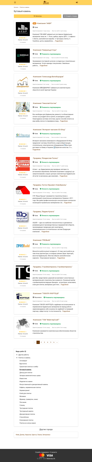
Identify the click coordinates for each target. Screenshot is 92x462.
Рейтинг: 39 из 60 (23, 66)
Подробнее (59, 41)
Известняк (23, 378)
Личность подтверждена (49, 162)
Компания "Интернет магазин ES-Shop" (49, 130)
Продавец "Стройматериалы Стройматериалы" (52, 267)
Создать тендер (70, 16)
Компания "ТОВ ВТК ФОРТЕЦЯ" (46, 293)
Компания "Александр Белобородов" (48, 77)
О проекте (53, 452)
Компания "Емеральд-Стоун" (45, 50)
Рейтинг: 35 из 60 (23, 116)
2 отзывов (23, 95)
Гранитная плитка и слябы (29, 367)
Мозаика (23, 396)
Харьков (28, 435)
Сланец (22, 405)
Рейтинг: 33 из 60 (23, 333)
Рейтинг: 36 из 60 (23, 40)
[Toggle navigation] (15, 2)
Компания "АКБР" (44, 23)
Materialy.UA (51, 458)
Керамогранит (25, 390)
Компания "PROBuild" (41, 240)
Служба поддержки (42, 452)
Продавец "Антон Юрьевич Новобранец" (50, 185)
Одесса (34, 435)
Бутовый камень (25, 369)
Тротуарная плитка (26, 408)
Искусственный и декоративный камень (34, 384)
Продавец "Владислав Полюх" (45, 158)
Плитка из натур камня (28, 423)
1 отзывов (23, 69)
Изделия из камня (26, 381)
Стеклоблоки (24, 417)
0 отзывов (23, 42)
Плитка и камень (23, 358)
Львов (39, 435)
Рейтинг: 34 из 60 (23, 201)
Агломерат (23, 361)
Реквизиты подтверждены (50, 54)
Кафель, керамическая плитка (30, 387)
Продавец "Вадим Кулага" (43, 211)
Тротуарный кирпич (26, 411)
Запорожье (46, 435)
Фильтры (38, 16)
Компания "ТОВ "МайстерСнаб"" (46, 320)
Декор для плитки (26, 372)
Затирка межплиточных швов (30, 375)
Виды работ (20, 351)
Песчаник (23, 402)
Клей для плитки (25, 393)
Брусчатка (23, 364)
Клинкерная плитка (26, 420)
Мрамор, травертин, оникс (29, 399)
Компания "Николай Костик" (45, 103)
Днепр (22, 435)
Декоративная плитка (27, 414)
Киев (17, 435)
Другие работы (22, 355)
